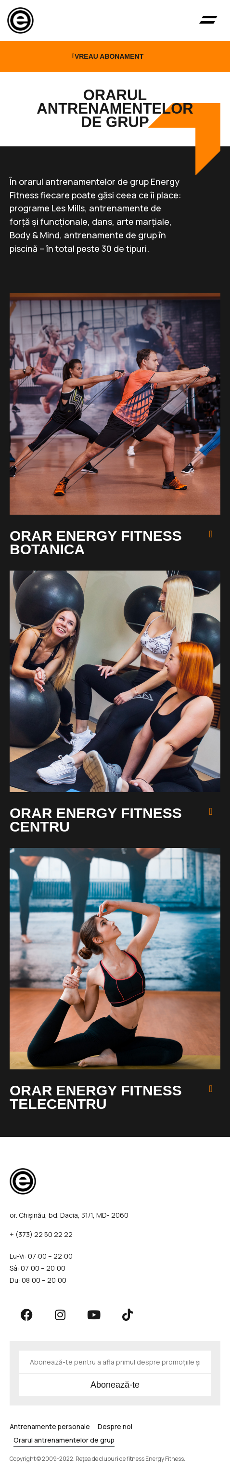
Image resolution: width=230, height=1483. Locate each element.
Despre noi (115, 1426)
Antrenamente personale (50, 1426)
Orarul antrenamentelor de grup (64, 1439)
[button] (208, 20)
